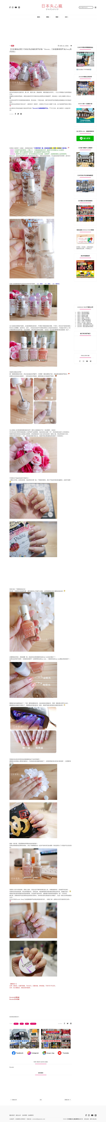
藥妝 (47, 17)
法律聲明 (24, 1115)
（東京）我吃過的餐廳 (82, 313)
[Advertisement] (53, 30)
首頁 (41, 1099)
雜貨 (57, 17)
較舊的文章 (68, 1099)
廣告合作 (18, 1115)
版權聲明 (31, 1115)
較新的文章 (14, 1099)
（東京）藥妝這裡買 (82, 316)
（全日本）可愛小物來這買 (84, 323)
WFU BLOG (93, 1119)
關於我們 (12, 1115)
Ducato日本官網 (14, 999)
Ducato (33, 1023)
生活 (66, 17)
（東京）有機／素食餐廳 (83, 320)
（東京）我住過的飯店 (82, 312)
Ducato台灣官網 (14, 997)
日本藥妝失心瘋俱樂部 (73, 1119)
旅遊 (38, 17)
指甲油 (16, 1023)
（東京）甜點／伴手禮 (82, 318)
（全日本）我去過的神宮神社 (84, 326)
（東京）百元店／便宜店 (83, 322)
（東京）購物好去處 (82, 315)
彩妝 (22, 1023)
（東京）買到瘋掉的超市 (83, 319)
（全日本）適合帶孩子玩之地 (84, 325)
